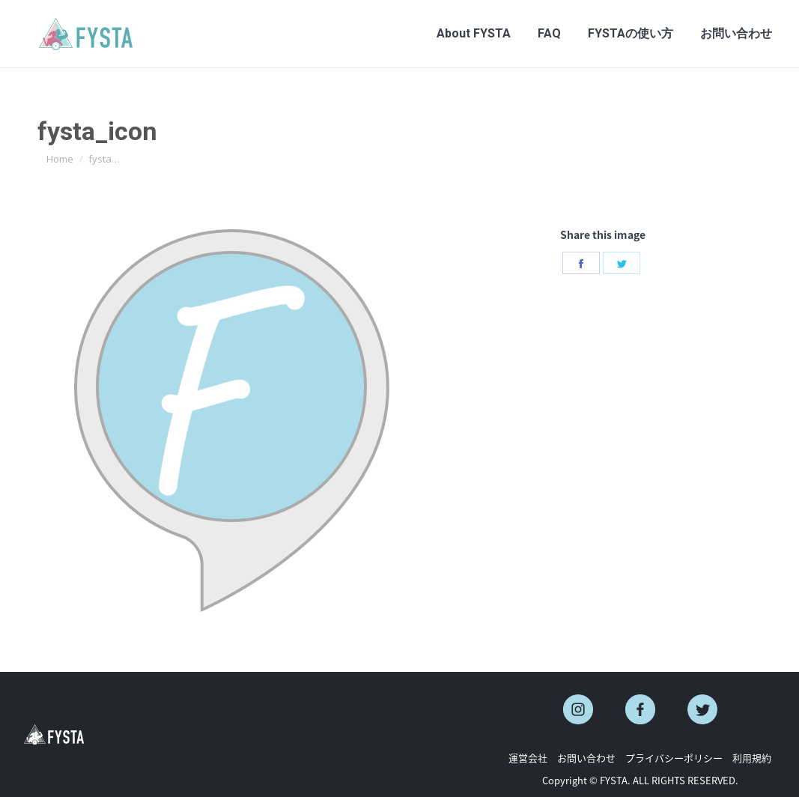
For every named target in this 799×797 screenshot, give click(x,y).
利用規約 (751, 758)
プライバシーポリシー (674, 758)
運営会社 (527, 758)
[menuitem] (474, 33)
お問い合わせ (586, 758)
